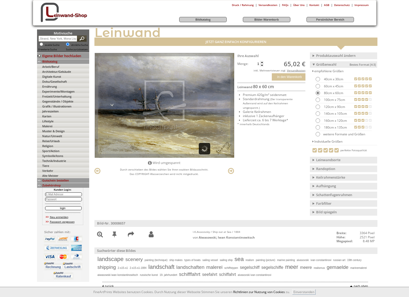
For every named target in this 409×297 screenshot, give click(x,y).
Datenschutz (342, 5)
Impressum (361, 5)
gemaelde (337, 267)
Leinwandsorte (328, 159)
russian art (339, 260)
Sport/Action (50, 151)
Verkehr (47, 171)
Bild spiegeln (326, 212)
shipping (107, 267)
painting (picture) (265, 260)
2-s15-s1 (123, 267)
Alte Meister (50, 176)
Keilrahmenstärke (330, 177)
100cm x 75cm (334, 100)
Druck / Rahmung (243, 5)
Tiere (45, 166)
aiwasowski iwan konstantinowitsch (118, 275)
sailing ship (226, 260)
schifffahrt (189, 274)
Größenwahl (346, 64)
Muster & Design (53, 131)
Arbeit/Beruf (50, 67)
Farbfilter (324, 203)
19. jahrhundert (168, 275)
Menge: (242, 64)
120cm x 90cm (334, 107)
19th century (354, 260)
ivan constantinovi (321, 260)
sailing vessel (210, 260)
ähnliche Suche (79, 45)
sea (239, 259)
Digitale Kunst (51, 76)
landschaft (161, 267)
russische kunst (149, 275)
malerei (214, 267)
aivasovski (303, 260)
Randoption (325, 168)
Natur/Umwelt (52, 136)
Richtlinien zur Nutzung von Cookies (259, 292)
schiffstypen (231, 267)
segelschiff (250, 267)
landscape (111, 259)
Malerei (47, 126)
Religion (47, 146)
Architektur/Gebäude (56, 72)
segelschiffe (272, 267)
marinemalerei (358, 267)
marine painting (286, 260)
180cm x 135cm (335, 127)
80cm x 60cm (333, 93)
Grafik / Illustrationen (56, 106)
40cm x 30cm (333, 79)
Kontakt (314, 5)
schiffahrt (227, 274)
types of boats (192, 260)
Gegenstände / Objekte (57, 101)
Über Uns (299, 5)
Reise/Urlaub (51, 141)
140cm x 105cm (335, 113)
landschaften (190, 267)
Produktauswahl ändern (336, 55)
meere (306, 267)
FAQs (285, 5)
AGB (326, 5)
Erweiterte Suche (47, 49)
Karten (46, 116)
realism (249, 260)
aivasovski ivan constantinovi (254, 275)
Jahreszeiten (50, 111)
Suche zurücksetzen (77, 49)
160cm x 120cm (335, 120)
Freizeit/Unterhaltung (56, 96)
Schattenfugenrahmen (334, 194)
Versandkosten (267, 5)
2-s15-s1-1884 (138, 267)
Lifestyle (47, 121)
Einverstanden (303, 292)
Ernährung (49, 86)
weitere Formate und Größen (340, 134)
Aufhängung (326, 186)
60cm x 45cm (333, 86)
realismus (319, 267)
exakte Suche (52, 45)
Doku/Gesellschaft (54, 81)
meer (291, 267)
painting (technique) (156, 260)
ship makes (176, 260)
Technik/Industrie (54, 161)
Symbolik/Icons (52, 156)
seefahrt (209, 274)
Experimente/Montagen (58, 91)
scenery (134, 259)
